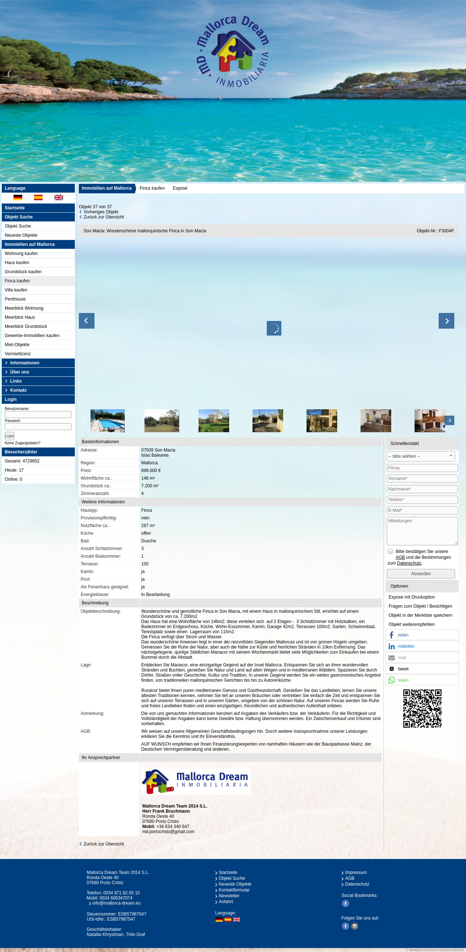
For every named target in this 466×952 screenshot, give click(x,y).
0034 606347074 (116, 898)
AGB (349, 878)
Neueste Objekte (21, 235)
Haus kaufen (17, 262)
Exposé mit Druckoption (412, 597)
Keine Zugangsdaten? (23, 443)
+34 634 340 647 (173, 826)
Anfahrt (226, 901)
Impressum (356, 872)
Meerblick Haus (20, 317)
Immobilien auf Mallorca (107, 188)
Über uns (19, 372)
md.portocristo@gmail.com (168, 831)
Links (16, 381)
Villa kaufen (16, 290)
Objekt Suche (18, 226)
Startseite (15, 207)
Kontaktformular (234, 890)
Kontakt (18, 390)
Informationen (24, 362)
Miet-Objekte (17, 344)
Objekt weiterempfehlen (412, 624)
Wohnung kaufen (21, 253)
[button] (422, 635)
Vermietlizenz (18, 353)
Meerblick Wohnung (24, 308)
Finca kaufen (17, 280)
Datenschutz (357, 884)
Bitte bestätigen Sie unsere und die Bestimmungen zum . (419, 557)
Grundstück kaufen (23, 271)
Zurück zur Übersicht (104, 217)
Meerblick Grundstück (26, 326)
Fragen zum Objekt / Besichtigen (420, 606)
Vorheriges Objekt (101, 211)
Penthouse (15, 299)
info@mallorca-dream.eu (117, 903)
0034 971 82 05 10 (121, 892)
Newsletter (229, 895)
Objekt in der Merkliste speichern (420, 615)
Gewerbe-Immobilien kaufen (32, 335)
